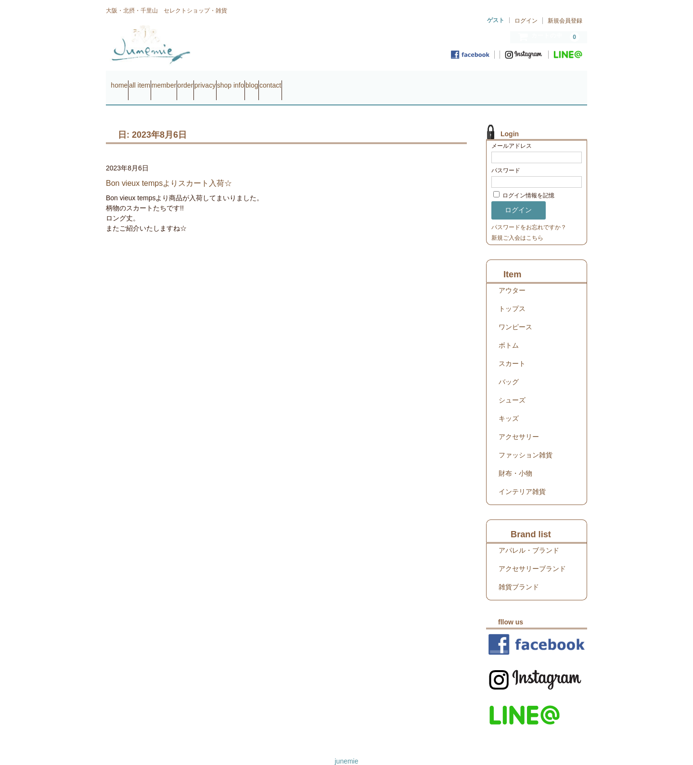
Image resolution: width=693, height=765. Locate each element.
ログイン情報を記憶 (523, 182)
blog (367, 81)
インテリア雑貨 (522, 478)
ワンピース (515, 313)
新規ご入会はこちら (517, 224)
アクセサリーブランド (532, 555)
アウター (512, 277)
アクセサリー (519, 423)
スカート (512, 350)
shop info (328, 81)
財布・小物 (515, 460)
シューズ (512, 386)
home (124, 81)
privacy (283, 81)
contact (404, 81)
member (205, 81)
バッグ (509, 368)
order (246, 81)
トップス (512, 295)
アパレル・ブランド (529, 537)
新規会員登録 (565, 20)
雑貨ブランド (519, 573)
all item (162, 81)
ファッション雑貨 (525, 441)
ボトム (509, 332)
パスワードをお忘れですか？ (528, 213)
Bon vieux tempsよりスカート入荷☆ (169, 170)
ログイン (526, 20)
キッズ (509, 405)
